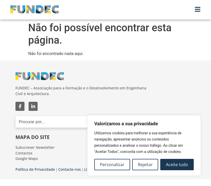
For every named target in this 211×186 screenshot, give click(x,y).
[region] (144, 145)
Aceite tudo (177, 164)
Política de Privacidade (35, 169)
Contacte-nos (69, 169)
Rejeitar (145, 164)
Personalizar (112, 164)
